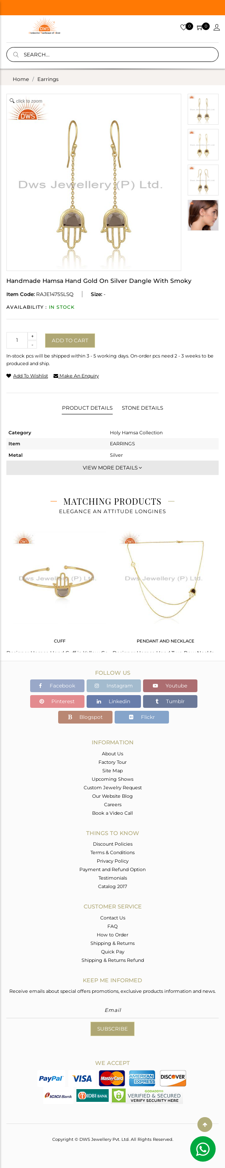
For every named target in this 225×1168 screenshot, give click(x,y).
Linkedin (113, 701)
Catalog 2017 (112, 886)
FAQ (112, 926)
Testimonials (112, 878)
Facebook (57, 685)
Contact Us (112, 918)
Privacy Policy (113, 861)
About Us (112, 754)
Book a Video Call (112, 813)
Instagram (114, 685)
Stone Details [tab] (142, 408)
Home (21, 79)
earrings (48, 79)
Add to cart (70, 340)
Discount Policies (112, 844)
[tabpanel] (59, 590)
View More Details (112, 467)
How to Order (112, 935)
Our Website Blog (112, 796)
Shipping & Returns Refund (113, 960)
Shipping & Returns (112, 943)
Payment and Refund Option (112, 869)
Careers (112, 805)
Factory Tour (112, 762)
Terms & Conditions (112, 852)
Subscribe (112, 1028)
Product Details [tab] (87, 408)
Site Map (112, 771)
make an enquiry (76, 376)
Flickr (142, 717)
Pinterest (57, 701)
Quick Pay (112, 952)
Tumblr (170, 701)
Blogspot (85, 717)
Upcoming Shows (112, 779)
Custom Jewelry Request (113, 788)
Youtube (170, 685)
